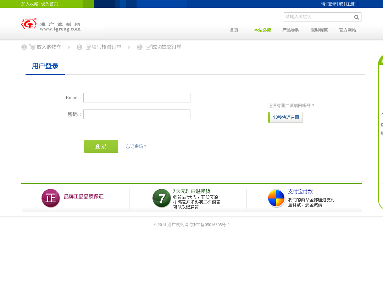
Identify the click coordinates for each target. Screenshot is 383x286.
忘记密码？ (136, 146)
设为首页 (49, 3)
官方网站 (347, 30)
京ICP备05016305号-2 (210, 224)
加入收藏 (29, 3)
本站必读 (262, 30)
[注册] (350, 3)
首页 (234, 30)
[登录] (332, 3)
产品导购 (290, 30)
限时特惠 (319, 30)
